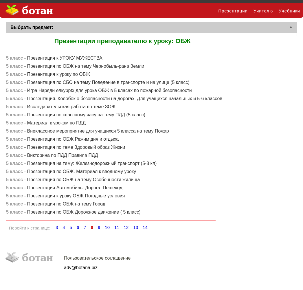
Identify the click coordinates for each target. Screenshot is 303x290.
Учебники (289, 10)
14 (145, 228)
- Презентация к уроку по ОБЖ (48, 75)
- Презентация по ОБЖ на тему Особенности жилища (73, 180)
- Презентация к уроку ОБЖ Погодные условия (65, 196)
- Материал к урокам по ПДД (46, 124)
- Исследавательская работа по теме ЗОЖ (60, 107)
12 (126, 228)
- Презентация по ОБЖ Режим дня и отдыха (62, 140)
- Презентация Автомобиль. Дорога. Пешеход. (65, 188)
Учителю (263, 10)
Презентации (233, 10)
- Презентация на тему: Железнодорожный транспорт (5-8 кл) (81, 164)
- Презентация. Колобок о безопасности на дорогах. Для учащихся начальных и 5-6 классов (114, 99)
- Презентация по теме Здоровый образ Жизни (65, 148)
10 (107, 228)
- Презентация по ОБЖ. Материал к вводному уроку (71, 172)
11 (116, 228)
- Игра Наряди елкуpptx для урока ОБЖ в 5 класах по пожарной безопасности (99, 91)
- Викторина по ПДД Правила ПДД (52, 156)
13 (135, 228)
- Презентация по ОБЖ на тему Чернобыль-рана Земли (75, 67)
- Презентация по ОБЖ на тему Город (55, 205)
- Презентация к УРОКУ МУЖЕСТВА (54, 59)
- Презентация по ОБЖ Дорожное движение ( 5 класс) (73, 213)
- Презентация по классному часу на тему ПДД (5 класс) (75, 115)
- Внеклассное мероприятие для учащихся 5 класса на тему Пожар (87, 132)
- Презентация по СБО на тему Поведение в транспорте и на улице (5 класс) (98, 83)
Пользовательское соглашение (97, 259)
